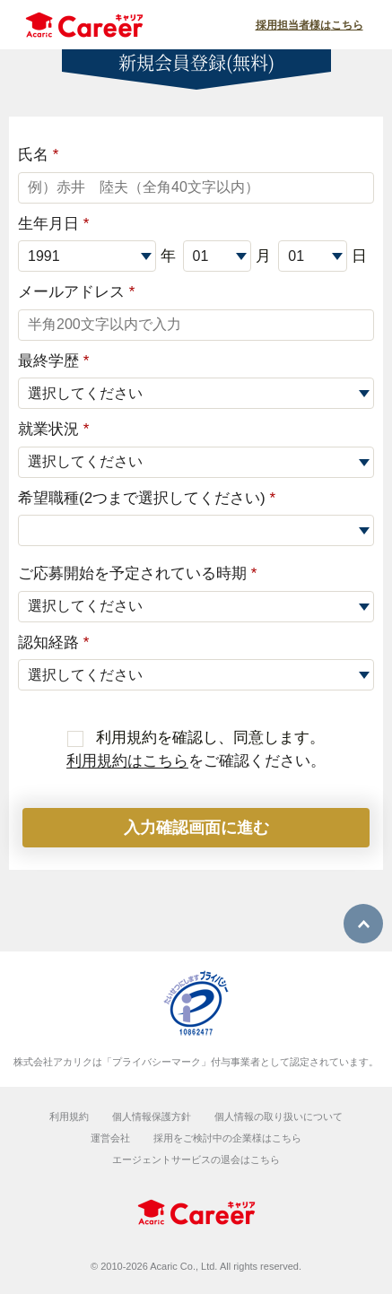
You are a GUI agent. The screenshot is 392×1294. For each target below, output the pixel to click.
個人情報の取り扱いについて (278, 1116)
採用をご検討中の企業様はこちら (227, 1138)
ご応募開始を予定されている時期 (137, 573)
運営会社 (110, 1138)
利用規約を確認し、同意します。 (196, 737)
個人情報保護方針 (151, 1116)
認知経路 (53, 642)
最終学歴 (53, 360)
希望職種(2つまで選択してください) (146, 498)
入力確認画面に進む (196, 828)
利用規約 (69, 1116)
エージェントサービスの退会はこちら (196, 1159)
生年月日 (53, 223)
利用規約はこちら (127, 760)
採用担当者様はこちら (309, 25)
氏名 (38, 154)
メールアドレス (76, 291)
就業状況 (53, 429)
